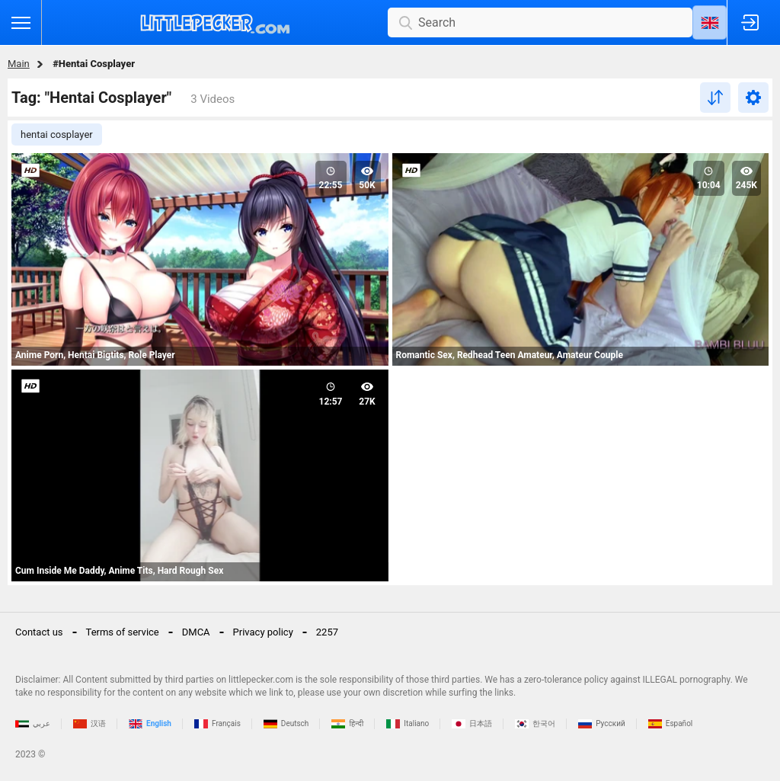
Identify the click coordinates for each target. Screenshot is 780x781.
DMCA (196, 632)
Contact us (39, 632)
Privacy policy (263, 632)
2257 (327, 632)
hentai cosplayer (57, 134)
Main (19, 63)
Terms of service (122, 632)
